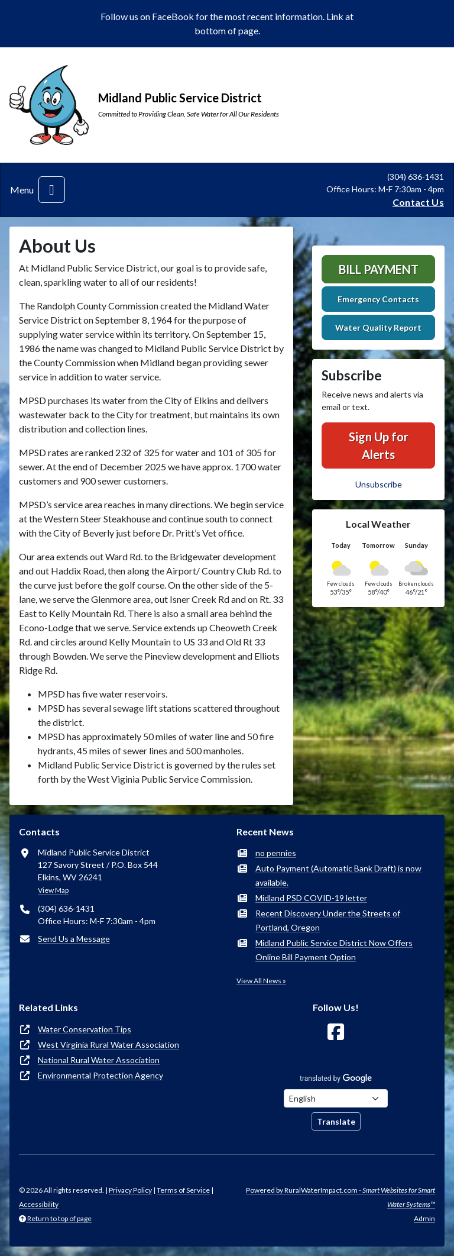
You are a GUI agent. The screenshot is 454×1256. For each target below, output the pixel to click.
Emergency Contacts (378, 299)
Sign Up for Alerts (378, 445)
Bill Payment (379, 269)
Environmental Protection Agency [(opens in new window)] (100, 1075)
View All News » (261, 980)
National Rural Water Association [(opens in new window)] (99, 1060)
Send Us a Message (74, 939)
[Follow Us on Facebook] (335, 1032)
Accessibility (39, 1204)
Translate (336, 1121)
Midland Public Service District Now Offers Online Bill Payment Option (334, 950)
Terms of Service (183, 1190)
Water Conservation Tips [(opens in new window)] (84, 1029)
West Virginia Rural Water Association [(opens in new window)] (108, 1044)
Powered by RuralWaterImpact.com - (340, 1197)
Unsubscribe (378, 484)
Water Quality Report (378, 327)
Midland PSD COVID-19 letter (311, 898)
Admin (424, 1218)
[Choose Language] (336, 1098)
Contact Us (418, 202)
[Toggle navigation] (51, 189)
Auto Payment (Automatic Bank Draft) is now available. (338, 875)
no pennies (275, 853)
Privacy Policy (130, 1190)
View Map (53, 890)
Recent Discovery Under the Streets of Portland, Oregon (327, 920)
